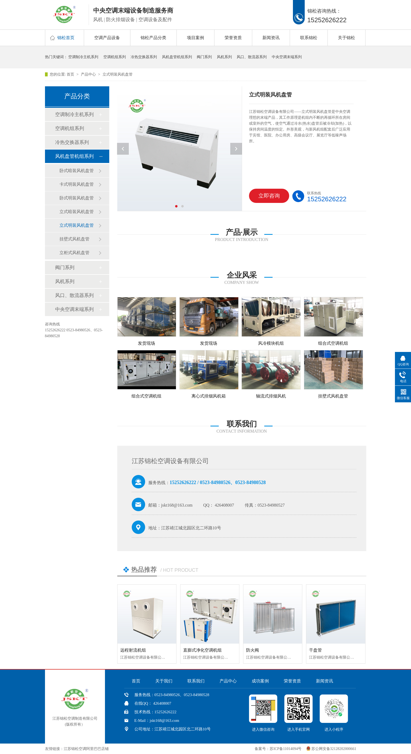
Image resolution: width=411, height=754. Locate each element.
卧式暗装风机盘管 (76, 170)
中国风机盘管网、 (126, 749)
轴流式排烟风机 (271, 396)
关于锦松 (346, 37)
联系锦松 (308, 37)
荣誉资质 (233, 37)
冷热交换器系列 (144, 57)
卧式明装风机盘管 (76, 198)
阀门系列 (204, 57)
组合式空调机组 (333, 343)
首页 (71, 74)
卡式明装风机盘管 (76, 184)
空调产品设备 (107, 37)
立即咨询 (266, 198)
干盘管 (315, 650)
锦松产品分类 (153, 37)
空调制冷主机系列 (83, 57)
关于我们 (163, 681)
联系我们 (196, 681)
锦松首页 (65, 37)
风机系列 (224, 57)
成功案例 (260, 681)
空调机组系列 (114, 57)
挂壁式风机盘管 (74, 239)
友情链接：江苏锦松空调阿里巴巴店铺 (77, 749)
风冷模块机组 (271, 343)
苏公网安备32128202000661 (333, 749)
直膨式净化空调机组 (202, 650)
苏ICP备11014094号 (285, 749)
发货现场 (146, 343)
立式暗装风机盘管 (76, 211)
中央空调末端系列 (287, 57)
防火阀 (252, 650)
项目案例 (195, 37)
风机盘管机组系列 (177, 57)
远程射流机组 (133, 650)
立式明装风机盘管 (118, 74)
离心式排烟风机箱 (208, 396)
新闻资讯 (271, 37)
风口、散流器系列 (252, 57)
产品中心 (89, 74)
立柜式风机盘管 (74, 252)
